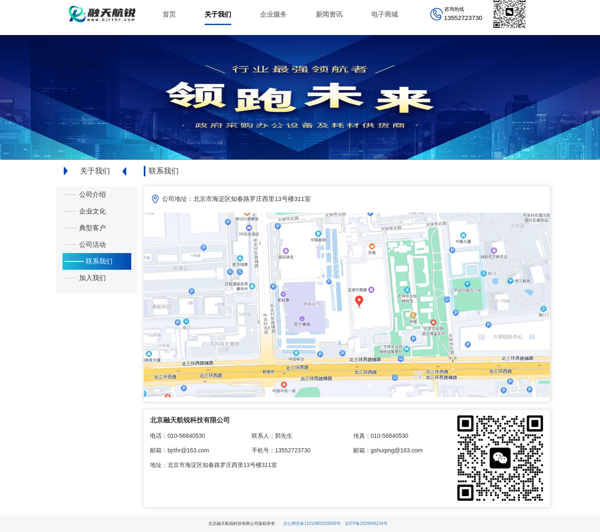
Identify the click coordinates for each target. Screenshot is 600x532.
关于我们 (218, 14)
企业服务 (273, 14)
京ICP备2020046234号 (366, 523)
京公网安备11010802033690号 (312, 523)
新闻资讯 (329, 14)
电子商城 (384, 14)
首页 (169, 14)
